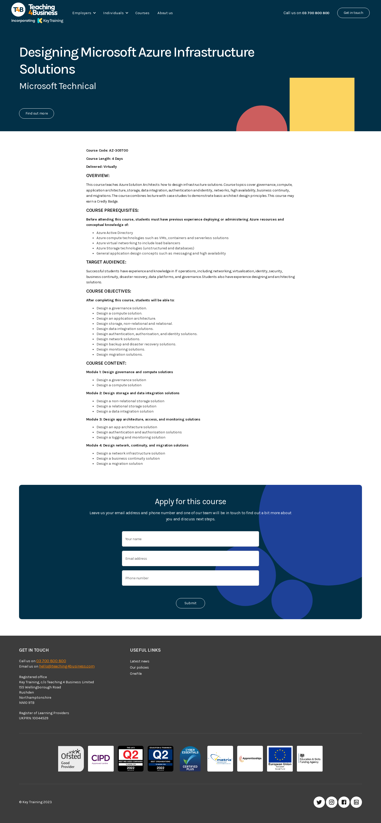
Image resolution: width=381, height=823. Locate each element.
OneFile (136, 673)
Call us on (306, 12)
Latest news (139, 661)
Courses (142, 13)
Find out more (36, 113)
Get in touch (353, 13)
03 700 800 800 (51, 660)
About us (165, 13)
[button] (83, 13)
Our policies (139, 667)
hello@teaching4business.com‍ (66, 666)
